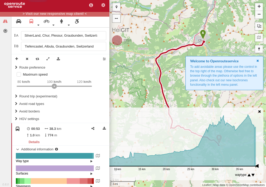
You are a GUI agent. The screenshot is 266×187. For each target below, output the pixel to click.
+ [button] (259, 7)
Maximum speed (35, 74)
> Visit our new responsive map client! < (55, 14)
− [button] (259, 15)
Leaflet (206, 184)
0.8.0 (5, 184)
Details (34, 142)
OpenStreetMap (239, 184)
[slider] (54, 86)
